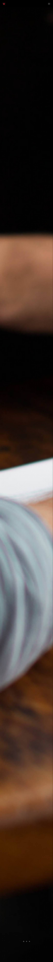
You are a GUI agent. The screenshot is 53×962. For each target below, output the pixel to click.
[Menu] (48, 3)
